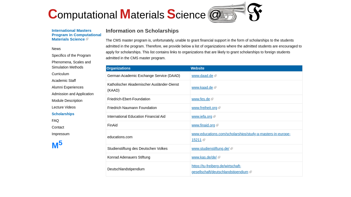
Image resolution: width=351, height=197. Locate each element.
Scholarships (63, 114)
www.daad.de (202, 76)
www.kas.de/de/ (204, 157)
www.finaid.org (203, 125)
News (56, 49)
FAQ (55, 121)
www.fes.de (201, 99)
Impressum (60, 134)
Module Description (67, 100)
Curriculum (60, 74)
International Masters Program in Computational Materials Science (76, 34)
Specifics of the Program (71, 55)
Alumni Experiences (68, 87)
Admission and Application (73, 94)
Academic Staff (64, 80)
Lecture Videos (64, 107)
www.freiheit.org (204, 108)
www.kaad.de (202, 87)
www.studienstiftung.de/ (210, 148)
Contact (58, 127)
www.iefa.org (202, 116)
